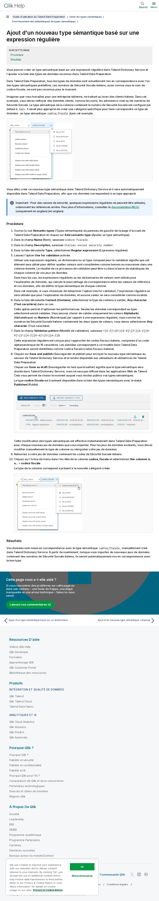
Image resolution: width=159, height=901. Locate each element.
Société (14, 813)
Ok (82, 866)
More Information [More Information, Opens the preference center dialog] (82, 875)
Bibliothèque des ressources (27, 672)
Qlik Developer (18, 651)
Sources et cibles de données (28, 790)
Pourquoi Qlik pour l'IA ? (24, 774)
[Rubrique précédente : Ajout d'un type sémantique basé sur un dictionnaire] (40, 620)
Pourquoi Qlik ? (19, 754)
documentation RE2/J (125, 207)
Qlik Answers (17, 726)
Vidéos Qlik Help (20, 646)
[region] (52, 877)
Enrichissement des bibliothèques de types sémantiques (44, 21)
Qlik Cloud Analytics (21, 721)
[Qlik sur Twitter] (132, 873)
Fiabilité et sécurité (21, 759)
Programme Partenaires (24, 839)
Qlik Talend (16, 695)
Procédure (17, 54)
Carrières (15, 844)
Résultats (16, 59)
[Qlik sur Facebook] (146, 873)
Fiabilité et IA (17, 769)
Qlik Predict (16, 731)
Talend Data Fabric (21, 705)
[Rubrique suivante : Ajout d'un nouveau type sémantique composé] (118, 620)
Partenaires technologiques (27, 785)
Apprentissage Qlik (21, 661)
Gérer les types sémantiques (85, 16)
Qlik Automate (18, 736)
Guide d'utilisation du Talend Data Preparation (39, 16)
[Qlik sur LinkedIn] (139, 873)
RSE (11, 823)
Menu (154, 7)
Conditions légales (117, 883)
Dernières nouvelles (22, 849)
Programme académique (25, 834)
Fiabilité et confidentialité (25, 764)
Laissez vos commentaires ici (30, 603)
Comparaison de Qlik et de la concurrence (36, 780)
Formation (15, 656)
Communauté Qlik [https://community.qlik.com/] (112, 874)
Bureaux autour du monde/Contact (31, 854)
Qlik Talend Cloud (20, 700)
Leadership (16, 818)
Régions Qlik (17, 795)
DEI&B (13, 828)
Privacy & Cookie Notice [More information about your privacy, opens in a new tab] (48, 890)
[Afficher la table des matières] (7, 16)
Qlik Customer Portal (22, 666)
